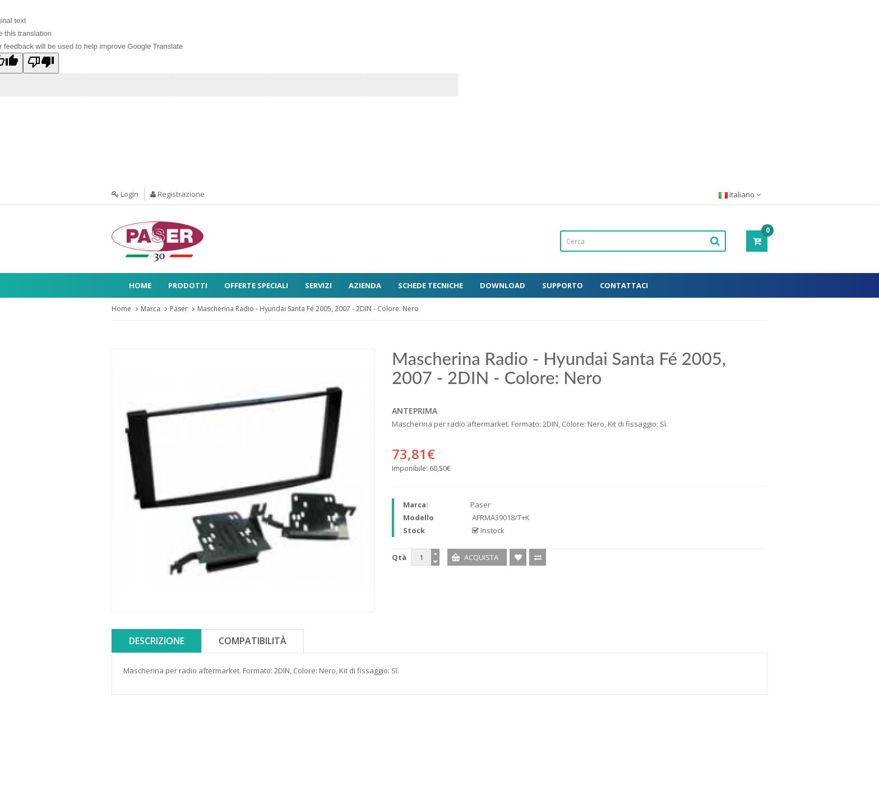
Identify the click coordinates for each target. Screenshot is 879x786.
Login (125, 194)
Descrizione (156, 641)
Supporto (562, 285)
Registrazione (177, 194)
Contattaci (624, 285)
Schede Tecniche (430, 285)
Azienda (365, 285)
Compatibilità (252, 641)
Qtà (399, 557)
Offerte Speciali (256, 285)
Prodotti (187, 285)
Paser (179, 308)
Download (502, 285)
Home (140, 285)
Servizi (318, 285)
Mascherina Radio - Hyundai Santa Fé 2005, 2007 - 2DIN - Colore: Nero (308, 308)
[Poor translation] (41, 63)
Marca (150, 308)
